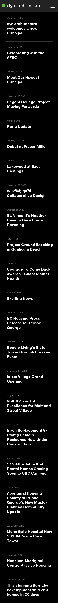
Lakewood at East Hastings (23, 169)
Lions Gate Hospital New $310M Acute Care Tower (29, 536)
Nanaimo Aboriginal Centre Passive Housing (29, 563)
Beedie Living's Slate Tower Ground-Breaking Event (29, 352)
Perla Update (19, 126)
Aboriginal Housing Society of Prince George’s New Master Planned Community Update (27, 502)
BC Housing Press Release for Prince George (24, 323)
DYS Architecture (21, 6)
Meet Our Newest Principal (23, 80)
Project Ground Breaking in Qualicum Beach (30, 247)
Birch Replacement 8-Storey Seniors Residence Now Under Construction (27, 437)
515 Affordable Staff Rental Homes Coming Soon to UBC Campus (27, 469)
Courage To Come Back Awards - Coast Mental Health (28, 274)
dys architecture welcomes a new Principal (22, 28)
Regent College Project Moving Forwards (28, 104)
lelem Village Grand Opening (25, 379)
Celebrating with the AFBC (25, 55)
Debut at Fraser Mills (26, 146)
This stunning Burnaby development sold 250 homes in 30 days (27, 590)
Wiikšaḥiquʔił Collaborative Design (26, 193)
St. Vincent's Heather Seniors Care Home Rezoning (26, 220)
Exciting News (20, 298)
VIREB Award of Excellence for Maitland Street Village (29, 406)
